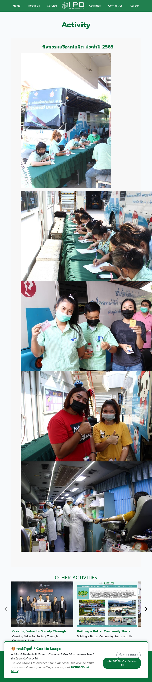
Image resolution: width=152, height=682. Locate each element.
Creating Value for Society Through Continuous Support (55, 631)
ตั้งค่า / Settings (128, 654)
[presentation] (6, 609)
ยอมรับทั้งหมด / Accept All (122, 663)
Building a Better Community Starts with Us (109, 631)
